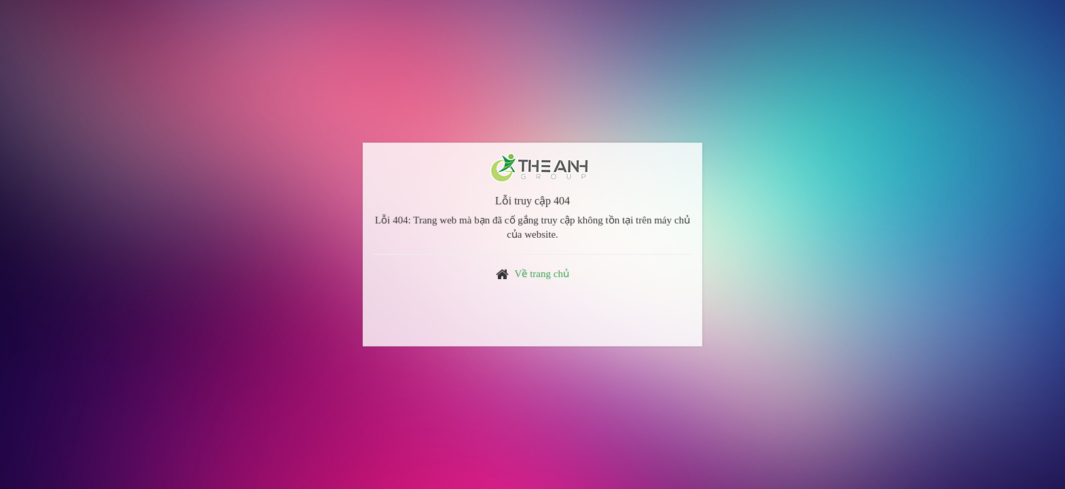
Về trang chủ (542, 273)
